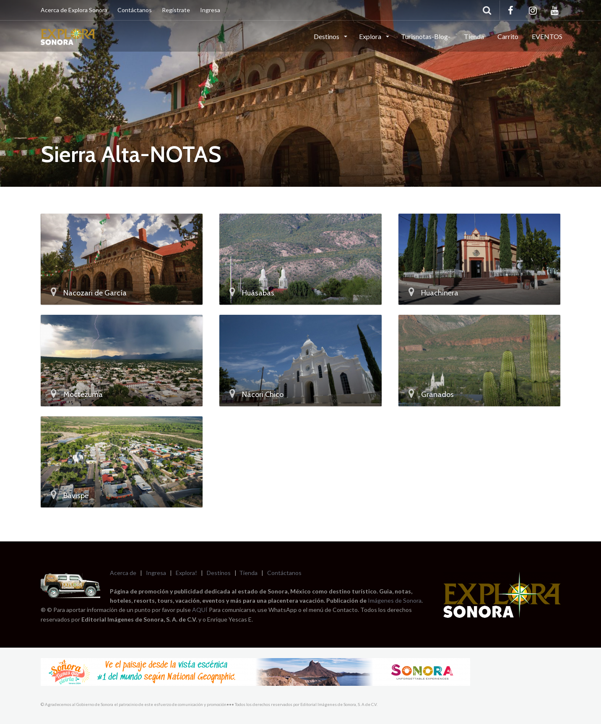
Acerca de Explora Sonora (74, 9)
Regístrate (176, 9)
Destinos (327, 36)
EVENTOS (547, 36)
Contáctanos (134, 9)
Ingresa (210, 9)
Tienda (474, 36)
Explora (370, 36)
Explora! (186, 572)
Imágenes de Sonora (394, 600)
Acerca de (123, 572)
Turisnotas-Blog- (425, 36)
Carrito (507, 36)
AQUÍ (200, 609)
